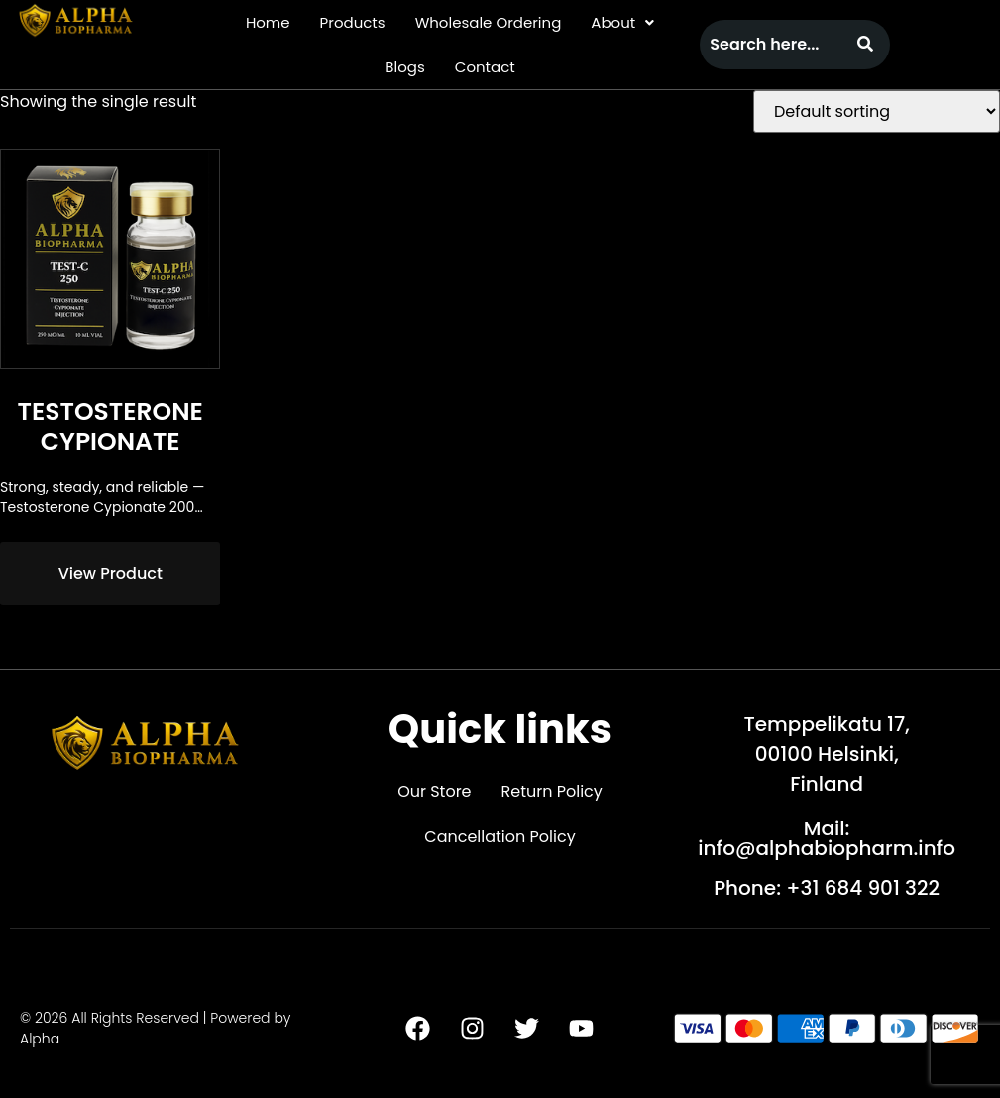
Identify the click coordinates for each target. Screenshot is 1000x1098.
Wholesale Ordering (488, 22)
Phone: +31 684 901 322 (827, 888)
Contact (485, 66)
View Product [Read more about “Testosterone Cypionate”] (110, 573)
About (622, 22)
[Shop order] (876, 111)
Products (353, 22)
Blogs (404, 66)
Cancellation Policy (499, 836)
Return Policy (552, 791)
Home (268, 22)
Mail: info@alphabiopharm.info (826, 838)
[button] (622, 22)
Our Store (434, 791)
